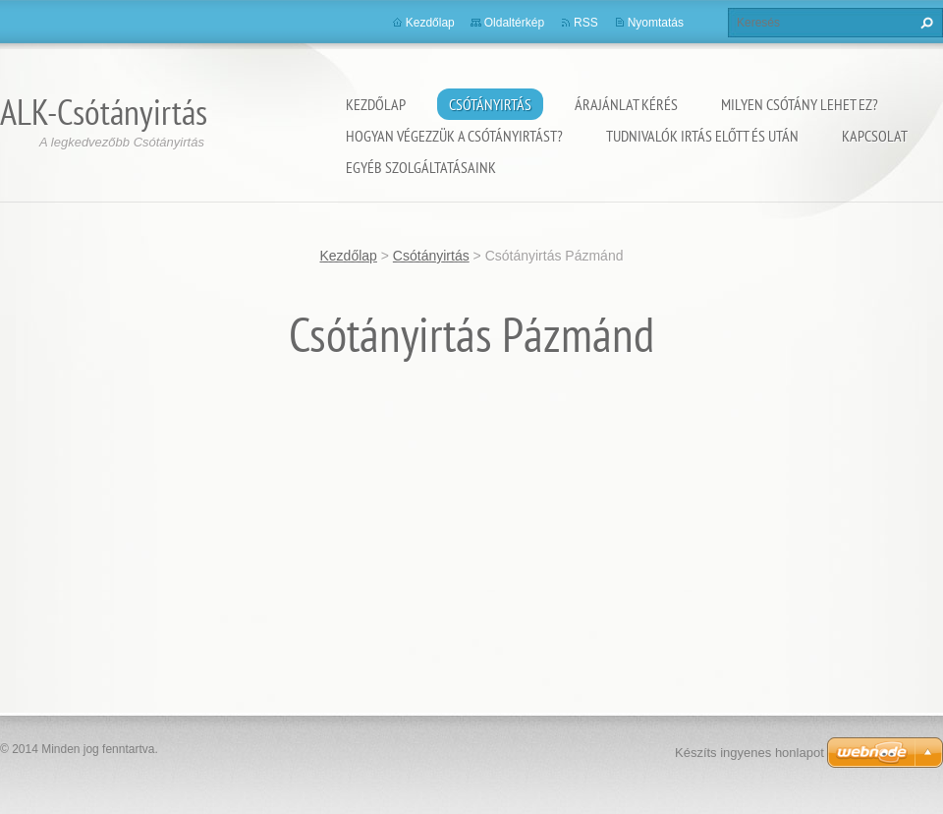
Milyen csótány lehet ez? (799, 104)
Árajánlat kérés (626, 104)
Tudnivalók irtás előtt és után (702, 135)
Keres (924, 22)
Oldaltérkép (514, 22)
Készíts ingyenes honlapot (749, 752)
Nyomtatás (656, 22)
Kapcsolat (875, 135)
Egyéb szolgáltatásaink (421, 167)
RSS (586, 22)
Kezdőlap (376, 104)
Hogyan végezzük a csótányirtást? (454, 135)
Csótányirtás (490, 104)
